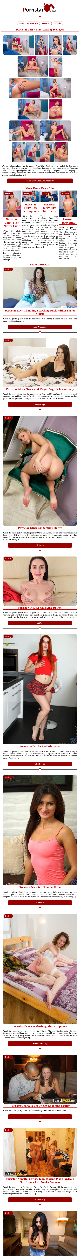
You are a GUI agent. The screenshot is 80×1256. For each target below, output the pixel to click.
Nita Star (40, 903)
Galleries (57, 23)
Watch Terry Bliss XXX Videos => (40, 181)
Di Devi (40, 623)
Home (21, 23)
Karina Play (40, 1200)
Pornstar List (32, 23)
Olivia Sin (40, 545)
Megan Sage (40, 404)
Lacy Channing (39, 327)
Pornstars (46, 23)
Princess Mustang (40, 1043)
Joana (40, 1117)
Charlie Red (40, 764)
